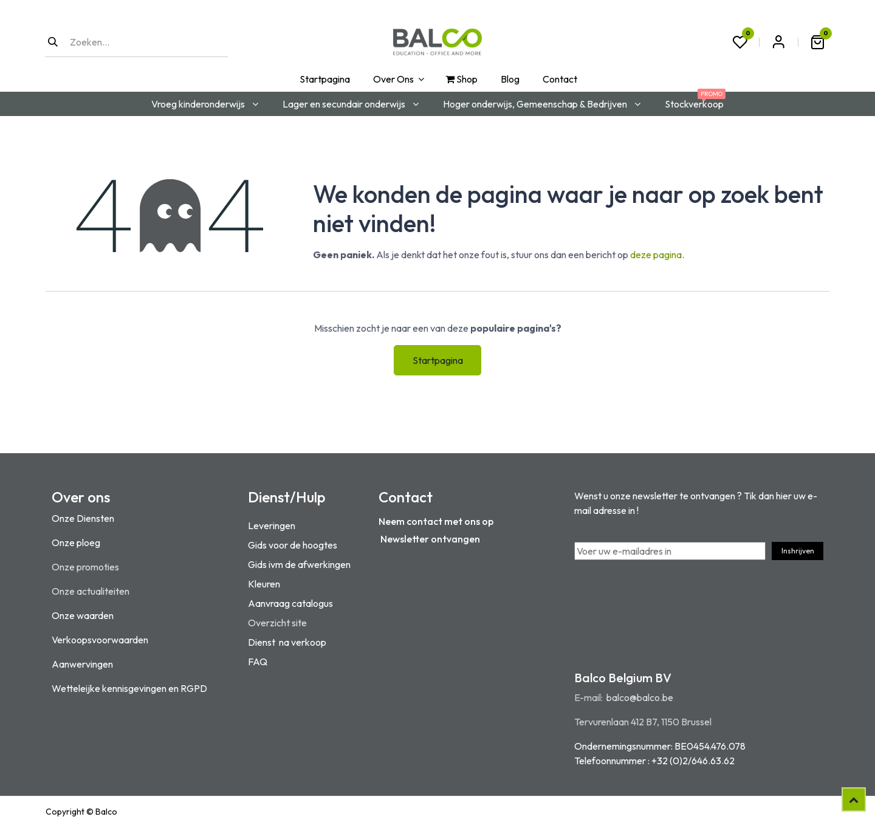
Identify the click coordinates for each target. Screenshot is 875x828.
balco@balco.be (639, 697)
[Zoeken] (53, 42)
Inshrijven (797, 550)
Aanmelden (778, 42)
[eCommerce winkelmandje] (817, 42)
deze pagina (656, 254)
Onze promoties (85, 567)
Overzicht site (277, 623)
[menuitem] (323, 79)
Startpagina (438, 360)
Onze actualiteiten (90, 591)
